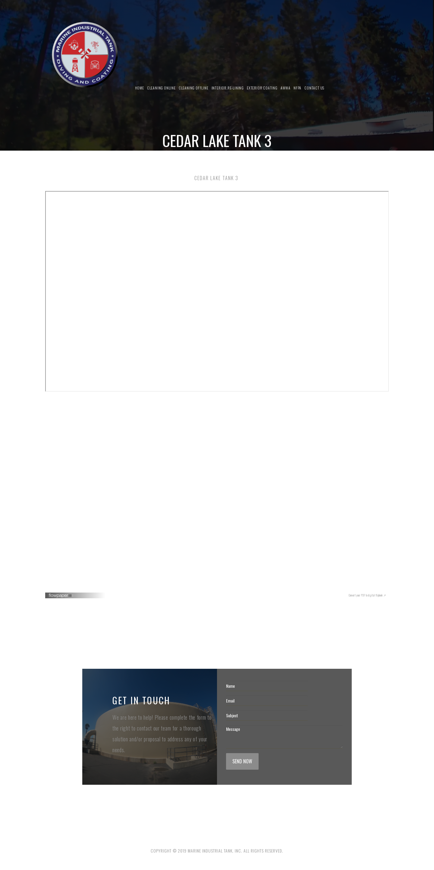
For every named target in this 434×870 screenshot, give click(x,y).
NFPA (297, 87)
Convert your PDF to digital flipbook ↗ (367, 595)
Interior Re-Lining (228, 87)
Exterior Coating (262, 87)
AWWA (286, 87)
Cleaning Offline (194, 87)
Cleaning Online (161, 87)
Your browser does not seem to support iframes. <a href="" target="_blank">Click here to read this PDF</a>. (217, 492)
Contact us (314, 87)
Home (139, 87)
